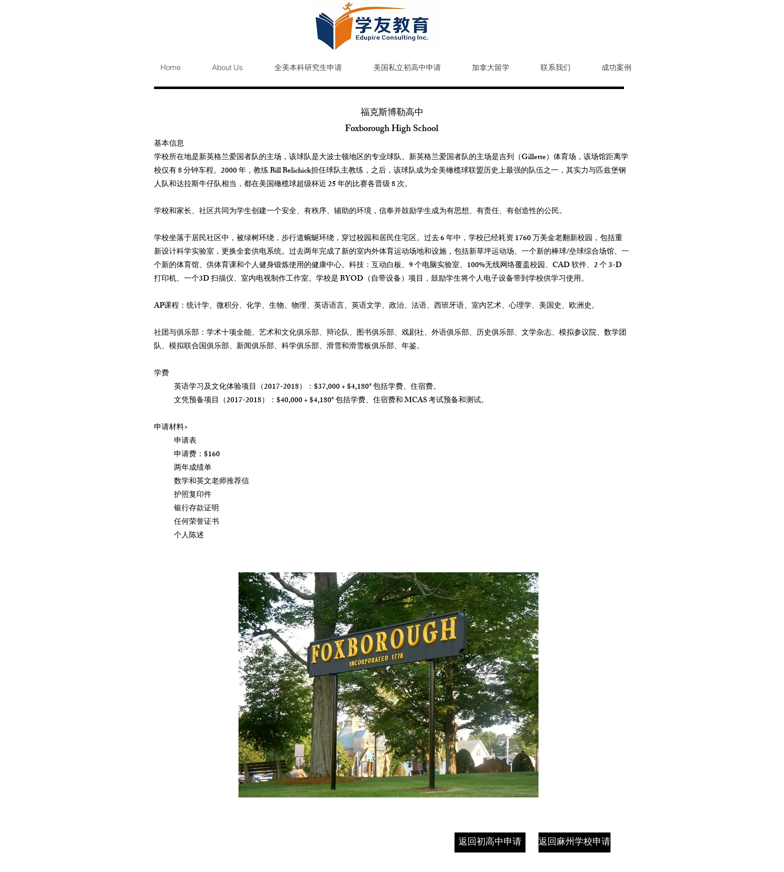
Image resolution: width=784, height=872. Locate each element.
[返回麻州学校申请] (574, 842)
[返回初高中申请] (490, 842)
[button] (300, 68)
